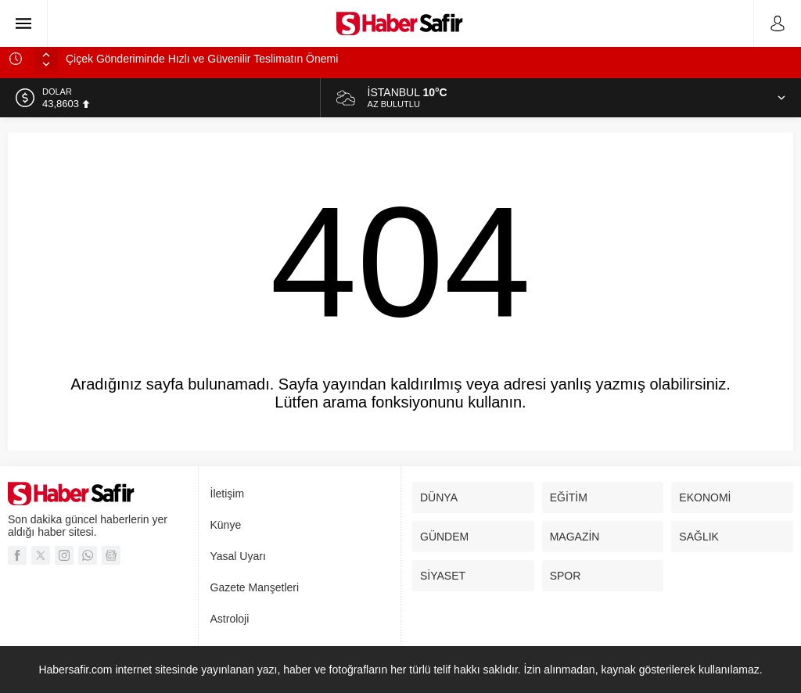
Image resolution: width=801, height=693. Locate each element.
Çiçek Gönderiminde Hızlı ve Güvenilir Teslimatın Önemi (202, 58)
